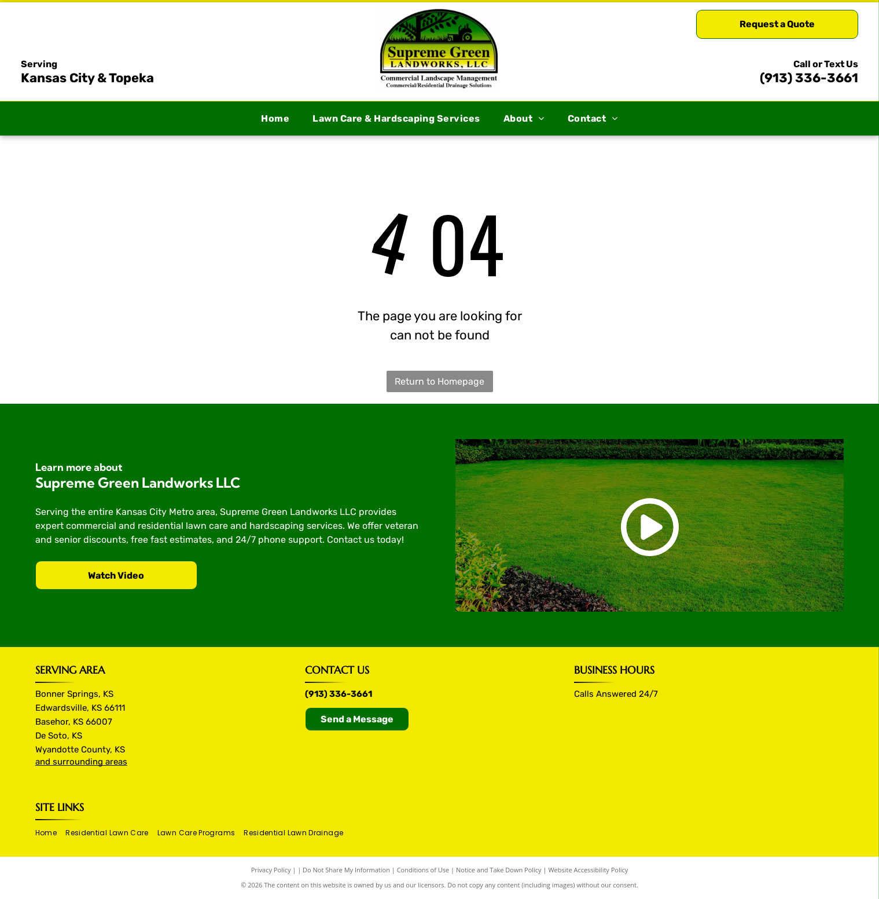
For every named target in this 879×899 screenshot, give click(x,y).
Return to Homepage (439, 381)
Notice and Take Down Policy (499, 869)
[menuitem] (275, 119)
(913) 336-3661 (809, 78)
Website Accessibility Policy (588, 869)
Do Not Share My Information (346, 869)
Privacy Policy (271, 869)
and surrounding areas (81, 762)
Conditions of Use (423, 869)
